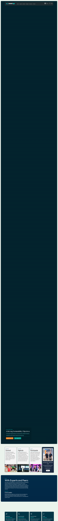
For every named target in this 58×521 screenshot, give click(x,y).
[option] (29, 433)
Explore (48, 470)
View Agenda (17, 438)
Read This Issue (48, 468)
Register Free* (10, 438)
